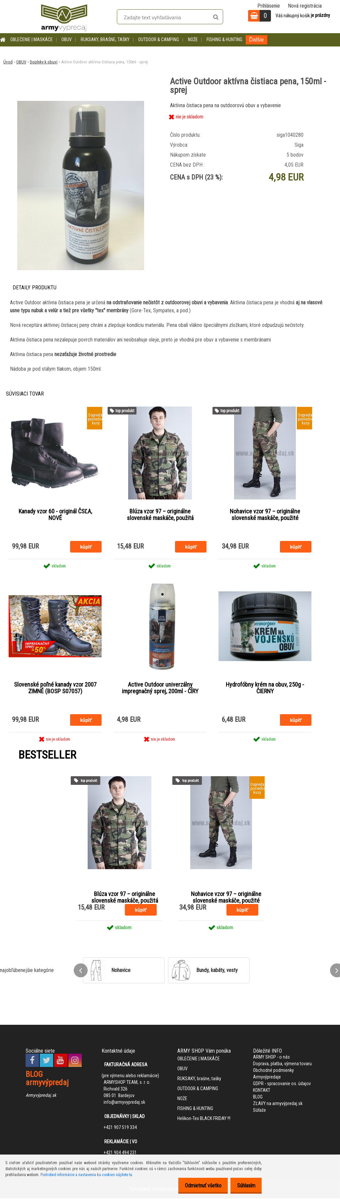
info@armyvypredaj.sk (124, 1102)
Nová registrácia (305, 6)
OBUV (66, 39)
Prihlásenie (268, 6)
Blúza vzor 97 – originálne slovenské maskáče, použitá (160, 515)
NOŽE (193, 39)
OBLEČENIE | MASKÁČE (31, 39)
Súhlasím (244, 1185)
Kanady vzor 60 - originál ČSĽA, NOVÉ (55, 515)
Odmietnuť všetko (197, 1185)
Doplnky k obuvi (43, 61)
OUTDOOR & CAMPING (158, 39)
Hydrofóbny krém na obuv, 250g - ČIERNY (265, 688)
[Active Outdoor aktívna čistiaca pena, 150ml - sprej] (80, 103)
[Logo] (64, 16)
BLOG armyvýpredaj (47, 1079)
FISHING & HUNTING (224, 39)
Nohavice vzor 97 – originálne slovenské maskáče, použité (265, 515)
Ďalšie (256, 39)
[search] (215, 17)
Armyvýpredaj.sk (41, 1095)
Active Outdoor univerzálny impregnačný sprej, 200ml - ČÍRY (160, 688)
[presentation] (81, 971)
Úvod (8, 61)
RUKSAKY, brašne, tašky (105, 39)
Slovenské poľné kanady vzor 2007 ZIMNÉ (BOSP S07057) (55, 688)
